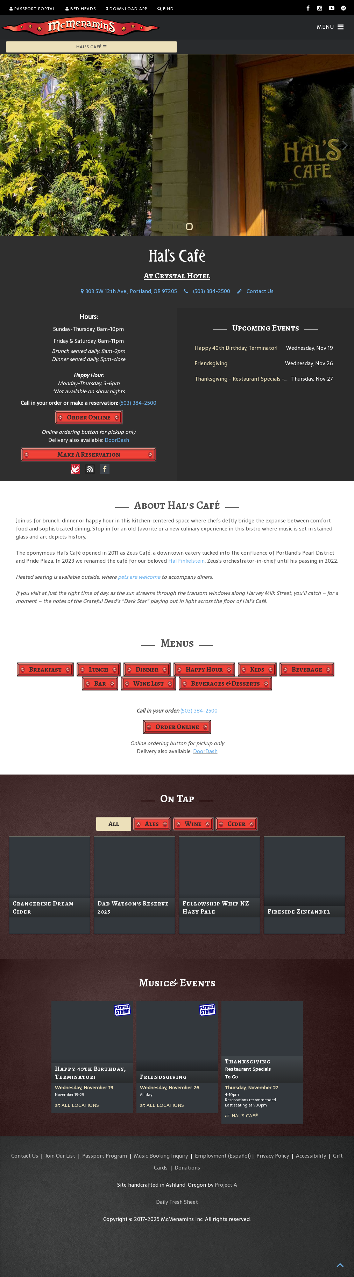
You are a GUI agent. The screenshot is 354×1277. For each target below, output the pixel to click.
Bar (100, 683)
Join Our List (60, 1155)
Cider (236, 823)
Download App (126, 8)
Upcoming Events (265, 327)
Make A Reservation (88, 454)
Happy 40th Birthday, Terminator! (235, 347)
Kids (257, 669)
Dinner (147, 669)
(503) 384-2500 (207, 291)
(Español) (239, 1155)
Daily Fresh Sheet (177, 1202)
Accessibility (311, 1155)
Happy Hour (204, 669)
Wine (193, 823)
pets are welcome (139, 576)
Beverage (307, 669)
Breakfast (45, 669)
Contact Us (255, 291)
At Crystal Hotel (177, 275)
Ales (152, 823)
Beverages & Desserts (225, 683)
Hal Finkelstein (186, 560)
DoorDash (117, 440)
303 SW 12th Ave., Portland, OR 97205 (129, 291)
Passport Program (104, 1155)
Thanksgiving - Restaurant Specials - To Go (247, 378)
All (113, 823)
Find (165, 8)
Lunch (98, 669)
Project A (226, 1184)
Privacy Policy (272, 1155)
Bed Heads (80, 8)
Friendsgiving (210, 363)
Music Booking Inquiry (161, 1155)
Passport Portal (32, 8)
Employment (211, 1155)
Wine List (148, 683)
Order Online (89, 417)
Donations (187, 1167)
